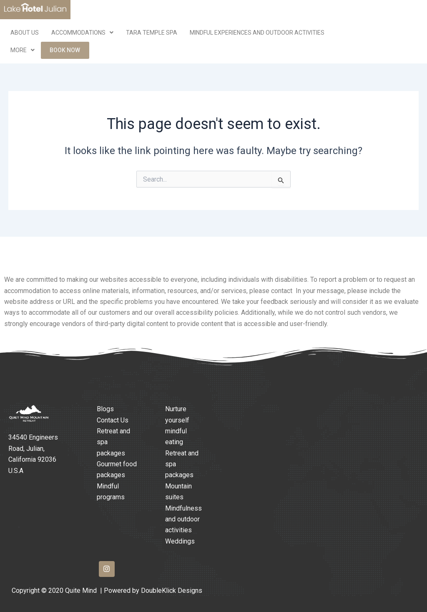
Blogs (105, 409)
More (22, 51)
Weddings (180, 541)
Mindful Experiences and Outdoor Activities (257, 32)
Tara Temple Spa (151, 32)
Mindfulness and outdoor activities (183, 519)
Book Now (65, 51)
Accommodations (82, 32)
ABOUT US (24, 32)
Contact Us (112, 420)
